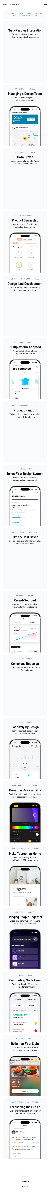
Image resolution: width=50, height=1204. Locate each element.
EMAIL (25, 1176)
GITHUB (25, 1187)
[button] (45, 4)
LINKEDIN (25, 1181)
